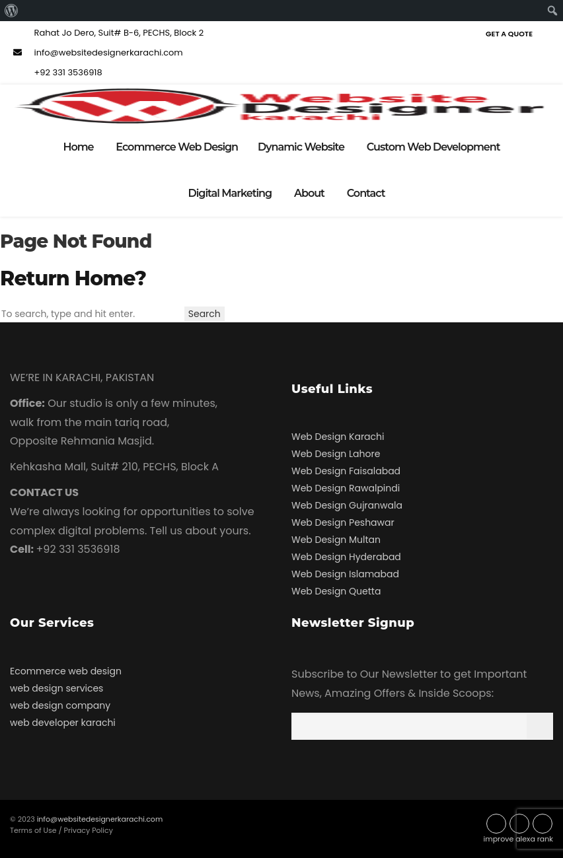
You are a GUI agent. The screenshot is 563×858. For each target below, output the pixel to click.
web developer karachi (63, 722)
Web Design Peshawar (342, 522)
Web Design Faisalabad (345, 471)
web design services (56, 688)
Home (78, 147)
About (309, 193)
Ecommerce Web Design (177, 147)
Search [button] (204, 313)
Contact (366, 193)
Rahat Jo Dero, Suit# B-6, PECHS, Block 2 (107, 32)
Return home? (73, 278)
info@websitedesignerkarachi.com (96, 52)
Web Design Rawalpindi (345, 488)
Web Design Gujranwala (346, 505)
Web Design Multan (336, 539)
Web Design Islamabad (345, 574)
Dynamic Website (301, 147)
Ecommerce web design (66, 671)
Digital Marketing (230, 193)
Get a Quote (509, 33)
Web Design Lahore (335, 453)
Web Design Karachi (337, 436)
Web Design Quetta (336, 591)
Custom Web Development (433, 147)
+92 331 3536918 (56, 72)
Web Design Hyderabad (346, 556)
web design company (60, 705)
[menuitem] (11, 10)
